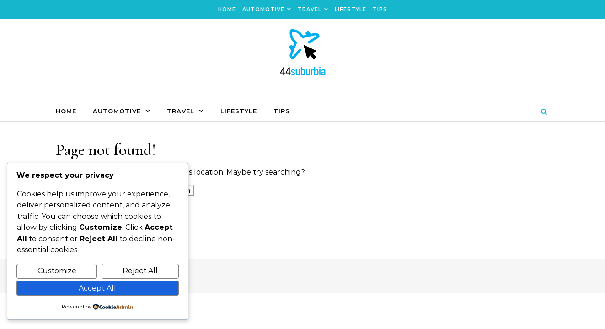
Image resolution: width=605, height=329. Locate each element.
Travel (309, 9)
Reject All (140, 270)
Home (227, 9)
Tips (380, 9)
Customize (56, 270)
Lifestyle (350, 9)
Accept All (97, 288)
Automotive (263, 9)
